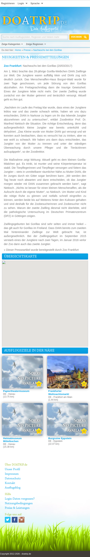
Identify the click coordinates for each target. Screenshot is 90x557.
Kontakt (10, 483)
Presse (27, 50)
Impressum (12, 474)
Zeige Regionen (34, 44)
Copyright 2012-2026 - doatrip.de (15, 554)
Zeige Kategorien (11, 44)
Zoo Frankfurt (12, 65)
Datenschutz (13, 478)
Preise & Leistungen (17, 508)
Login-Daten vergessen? (20, 498)
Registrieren (8, 3)
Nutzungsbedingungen (19, 503)
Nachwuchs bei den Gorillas (47, 50)
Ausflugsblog (12, 487)
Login (21, 3)
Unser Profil (12, 469)
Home (18, 50)
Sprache (35, 3)
